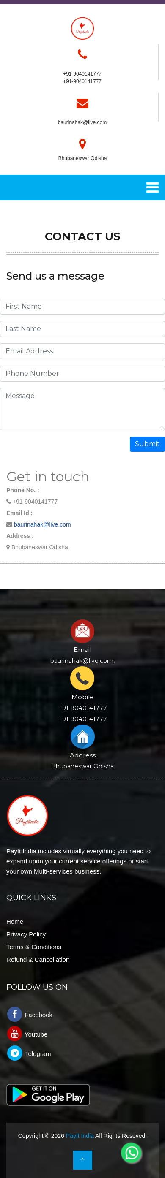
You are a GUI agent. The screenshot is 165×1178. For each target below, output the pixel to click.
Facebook (29, 1014)
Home (14, 921)
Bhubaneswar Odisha (82, 766)
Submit (147, 444)
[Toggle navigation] (152, 187)
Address (83, 755)
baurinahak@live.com (82, 122)
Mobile (83, 697)
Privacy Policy (26, 934)
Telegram (29, 1053)
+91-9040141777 (82, 81)
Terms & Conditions (33, 946)
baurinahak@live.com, (82, 661)
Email (82, 650)
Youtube (27, 1033)
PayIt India (80, 1135)
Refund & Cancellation (37, 959)
